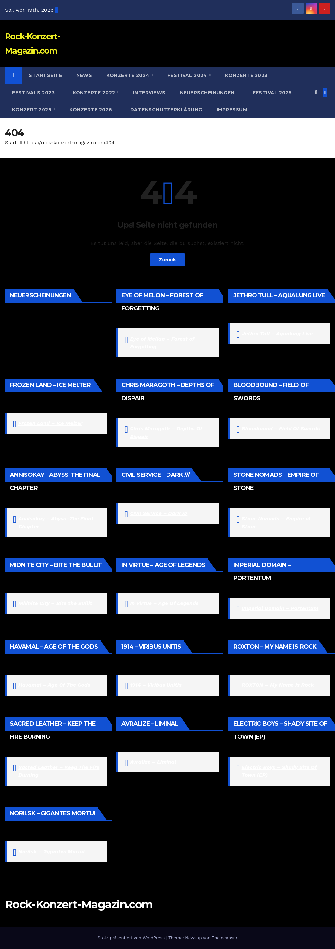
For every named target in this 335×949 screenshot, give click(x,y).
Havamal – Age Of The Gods (54, 685)
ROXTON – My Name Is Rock (278, 685)
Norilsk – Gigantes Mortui (51, 851)
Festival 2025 (273, 93)
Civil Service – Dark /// (158, 513)
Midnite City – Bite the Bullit (55, 603)
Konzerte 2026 (91, 110)
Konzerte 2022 (94, 93)
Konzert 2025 (32, 110)
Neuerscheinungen (208, 93)
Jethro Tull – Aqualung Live (277, 333)
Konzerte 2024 (128, 75)
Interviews (149, 93)
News (84, 75)
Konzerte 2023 (247, 75)
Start (11, 143)
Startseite (45, 75)
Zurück (167, 260)
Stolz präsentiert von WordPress (131, 937)
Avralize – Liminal (153, 762)
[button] (315, 92)
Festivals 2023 (34, 93)
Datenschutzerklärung (166, 110)
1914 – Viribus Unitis (155, 685)
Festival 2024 (188, 75)
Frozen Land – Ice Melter (50, 423)
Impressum (232, 110)
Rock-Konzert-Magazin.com (78, 904)
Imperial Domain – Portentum (280, 608)
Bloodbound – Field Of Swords (281, 428)
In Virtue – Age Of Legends (164, 603)
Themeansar (225, 937)
